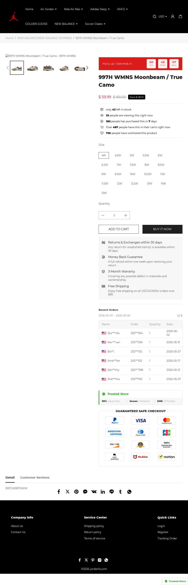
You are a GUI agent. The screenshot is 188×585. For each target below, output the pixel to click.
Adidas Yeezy (98, 9)
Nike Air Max (72, 9)
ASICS (121, 9)
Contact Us (18, 543)
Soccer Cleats (93, 24)
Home (29, 9)
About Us (17, 537)
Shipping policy (94, 537)
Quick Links (167, 528)
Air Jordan (47, 9)
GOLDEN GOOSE (36, 24)
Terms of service (94, 549)
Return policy (92, 543)
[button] (8, 71)
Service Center (95, 528)
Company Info (22, 528)
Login (161, 537)
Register (163, 543)
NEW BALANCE (65, 24)
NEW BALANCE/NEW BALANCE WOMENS (44, 38)
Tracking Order (167, 549)
